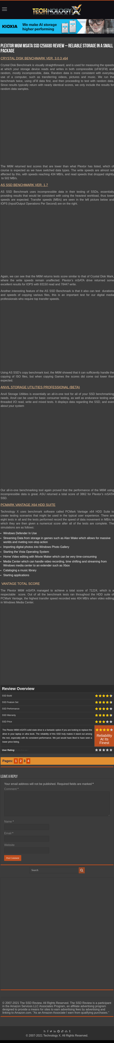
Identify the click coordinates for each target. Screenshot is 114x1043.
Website (9, 845)
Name (9, 821)
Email (8, 833)
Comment (11, 788)
